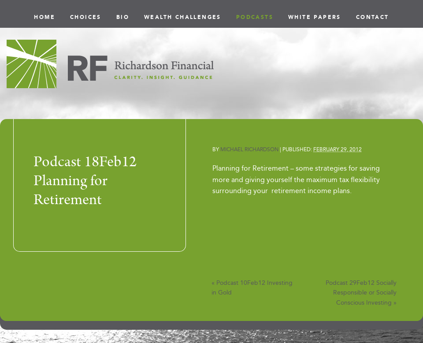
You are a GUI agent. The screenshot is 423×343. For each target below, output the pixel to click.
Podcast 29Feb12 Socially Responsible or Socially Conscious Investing (361, 292)
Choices (85, 17)
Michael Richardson (249, 149)
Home (44, 17)
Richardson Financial (110, 64)
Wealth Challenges (182, 17)
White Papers (314, 17)
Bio (122, 17)
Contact (372, 17)
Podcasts (254, 17)
